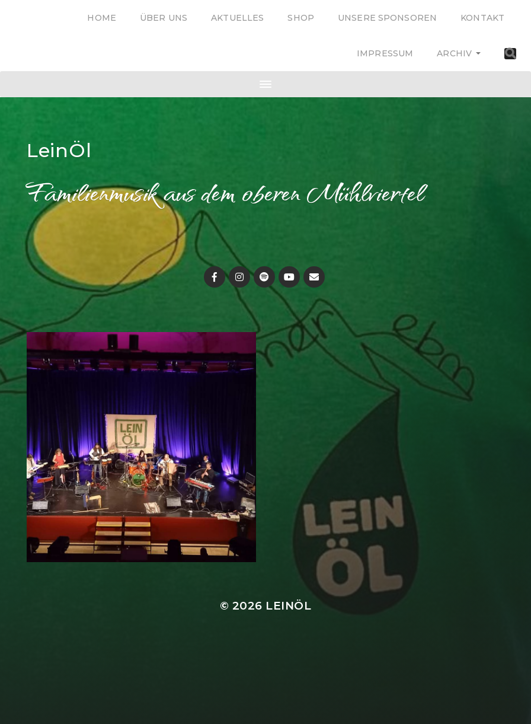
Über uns (163, 17)
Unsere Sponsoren (387, 17)
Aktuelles (237, 17)
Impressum (385, 53)
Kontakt (482, 17)
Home (101, 17)
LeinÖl (59, 150)
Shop (300, 17)
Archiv (454, 53)
